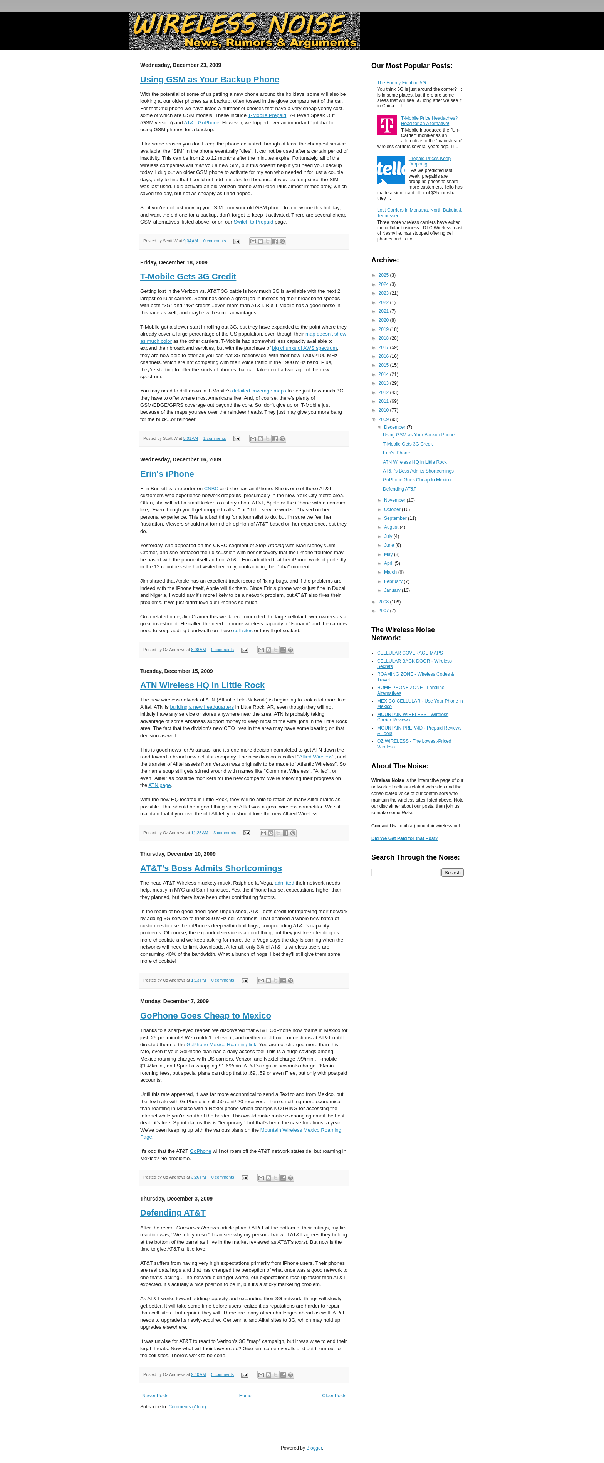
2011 (384, 401)
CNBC (211, 488)
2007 (384, 610)
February (394, 581)
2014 (384, 374)
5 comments (222, 1374)
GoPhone (200, 1151)
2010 (384, 410)
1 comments (214, 438)
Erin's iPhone (167, 474)
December (395, 427)
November (395, 500)
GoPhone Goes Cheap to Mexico (205, 1015)
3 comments (224, 832)
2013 (384, 383)
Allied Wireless (315, 757)
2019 (384, 329)
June (389, 545)
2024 (384, 284)
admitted (284, 883)
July (389, 536)
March (391, 572)
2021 (384, 311)
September (396, 518)
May (389, 554)
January (393, 590)
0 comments (214, 241)
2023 (384, 293)
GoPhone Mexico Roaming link (221, 1044)
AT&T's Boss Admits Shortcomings (211, 868)
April (389, 563)
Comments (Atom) (187, 1407)
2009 (384, 419)
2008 (384, 602)
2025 (384, 275)
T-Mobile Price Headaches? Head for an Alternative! (429, 120)
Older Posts (334, 1395)
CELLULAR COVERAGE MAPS (410, 653)
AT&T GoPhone (202, 122)
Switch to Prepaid (253, 222)
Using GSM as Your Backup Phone (209, 79)
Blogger (314, 1448)
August (392, 527)
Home (245, 1395)
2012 (384, 392)
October (393, 509)
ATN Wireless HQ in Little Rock (202, 685)
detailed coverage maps (259, 391)
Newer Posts (155, 1395)
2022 (384, 302)
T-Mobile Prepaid (267, 115)
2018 (384, 338)
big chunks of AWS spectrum (304, 348)
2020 (384, 320)
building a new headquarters (202, 707)
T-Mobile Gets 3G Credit (188, 276)
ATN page (159, 785)
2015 (384, 365)
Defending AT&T (173, 1212)
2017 (384, 347)
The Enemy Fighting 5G (401, 82)
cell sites (243, 630)
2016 (384, 356)
